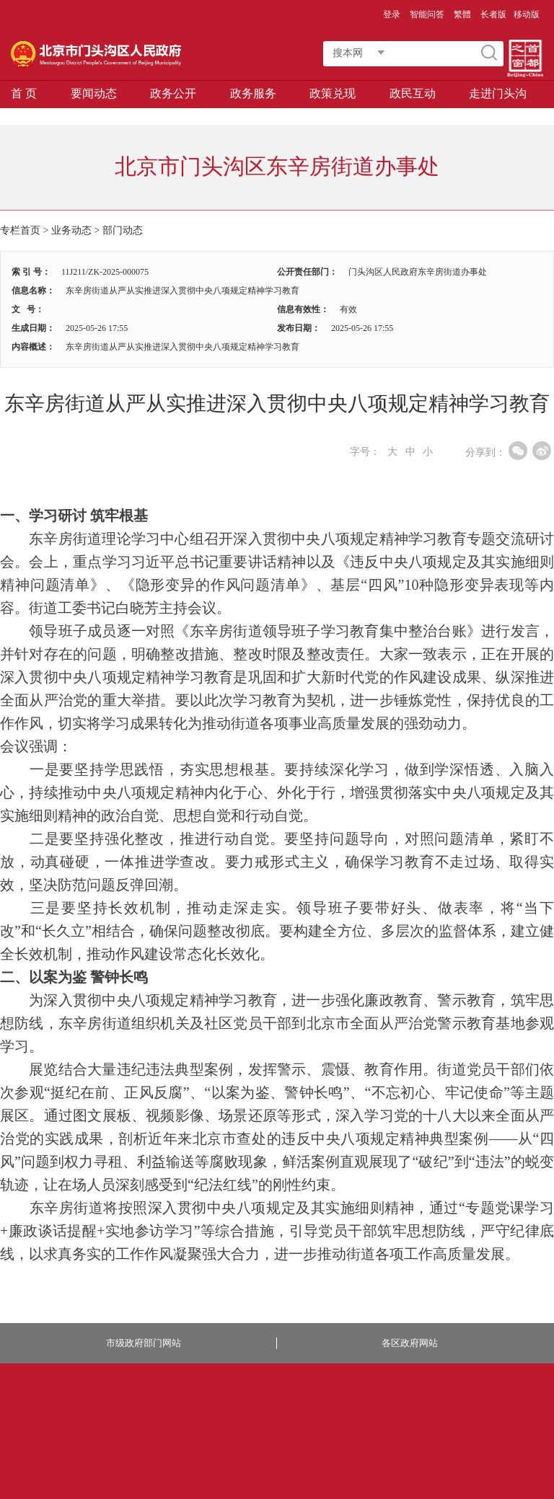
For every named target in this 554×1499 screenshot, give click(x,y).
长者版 (493, 14)
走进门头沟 (498, 93)
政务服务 (253, 93)
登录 (391, 14)
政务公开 (173, 93)
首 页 (24, 93)
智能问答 (427, 14)
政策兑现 (332, 93)
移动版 (527, 14)
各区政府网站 (410, 1342)
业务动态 (71, 230)
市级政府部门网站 (143, 1342)
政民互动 (413, 93)
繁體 (462, 14)
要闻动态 (94, 93)
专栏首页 (20, 230)
